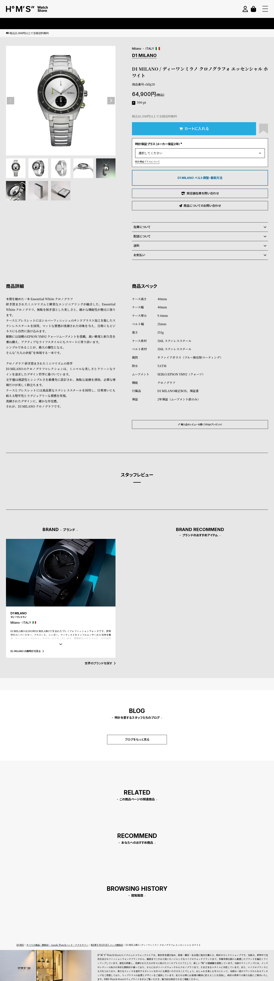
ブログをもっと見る (137, 739)
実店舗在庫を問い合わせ (200, 193)
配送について (200, 236)
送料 (200, 245)
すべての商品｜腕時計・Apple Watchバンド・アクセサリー (57, 944)
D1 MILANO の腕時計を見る (27, 651)
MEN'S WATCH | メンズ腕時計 (107, 944)
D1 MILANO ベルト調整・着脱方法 (200, 178)
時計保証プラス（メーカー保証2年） (159, 144)
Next (111, 100)
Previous (10, 100)
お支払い (200, 254)
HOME (20, 944)
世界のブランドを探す (100, 663)
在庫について (200, 226)
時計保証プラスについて (147, 161)
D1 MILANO (144, 55)
